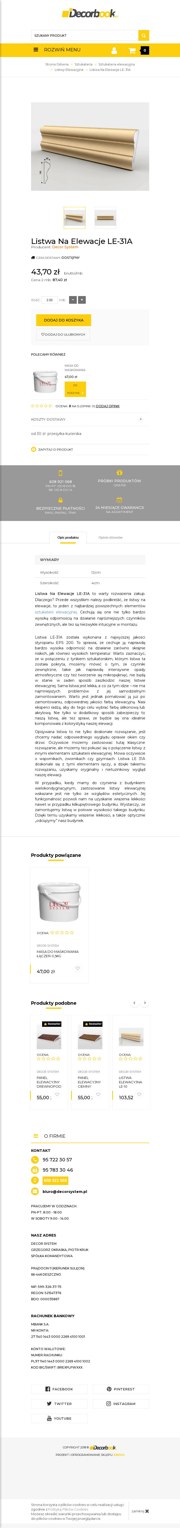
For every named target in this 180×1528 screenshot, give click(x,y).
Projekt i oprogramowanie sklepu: (90, 1454)
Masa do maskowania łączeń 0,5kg (75, 368)
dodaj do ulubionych (63, 334)
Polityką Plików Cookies (68, 1508)
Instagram (120, 1403)
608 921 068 (55, 1180)
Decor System (65, 247)
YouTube (59, 1417)
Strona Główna (57, 64)
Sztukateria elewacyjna (117, 64)
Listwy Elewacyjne (69, 70)
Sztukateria (83, 64)
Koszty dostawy (87, 419)
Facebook (59, 1388)
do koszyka (75, 389)
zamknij (140, 1510)
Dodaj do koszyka (63, 320)
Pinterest (121, 1388)
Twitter (59, 1403)
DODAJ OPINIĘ (108, 406)
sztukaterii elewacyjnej (56, 612)
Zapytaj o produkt (52, 449)
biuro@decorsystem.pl (65, 1191)
